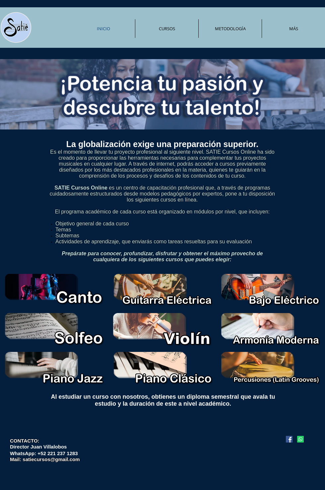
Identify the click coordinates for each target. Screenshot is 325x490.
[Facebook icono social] (289, 439)
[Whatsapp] (300, 439)
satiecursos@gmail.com (51, 459)
